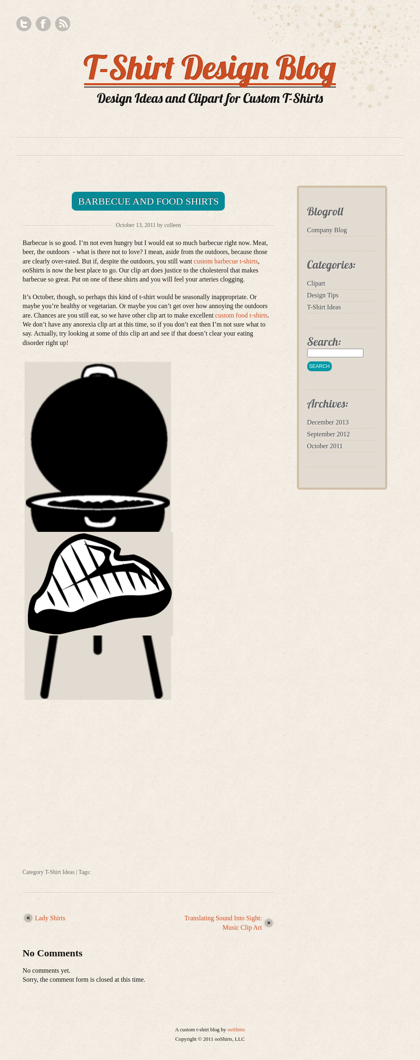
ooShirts (236, 1030)
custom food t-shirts (241, 315)
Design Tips (323, 295)
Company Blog (327, 230)
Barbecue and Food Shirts (148, 201)
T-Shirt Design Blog (210, 67)
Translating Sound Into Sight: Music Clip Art (223, 923)
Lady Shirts (50, 918)
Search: (324, 341)
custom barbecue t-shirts (226, 261)
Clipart (316, 283)
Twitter (24, 24)
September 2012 (328, 434)
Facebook (43, 24)
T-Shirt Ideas (60, 872)
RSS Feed (62, 24)
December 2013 (328, 422)
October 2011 (325, 446)
